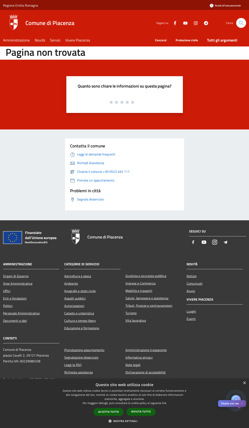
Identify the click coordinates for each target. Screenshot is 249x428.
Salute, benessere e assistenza (146, 298)
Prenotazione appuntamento (84, 349)
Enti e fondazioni (15, 298)
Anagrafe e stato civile (80, 290)
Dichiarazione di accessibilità (145, 372)
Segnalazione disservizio (81, 357)
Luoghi (191, 311)
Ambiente (71, 283)
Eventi (191, 318)
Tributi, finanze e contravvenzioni (148, 305)
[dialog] (124, 403)
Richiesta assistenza (78, 372)
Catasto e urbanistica (79, 313)
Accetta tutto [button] (108, 412)
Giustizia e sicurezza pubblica (145, 275)
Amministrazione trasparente (146, 349)
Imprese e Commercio (140, 283)
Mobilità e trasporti (138, 290)
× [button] (244, 383)
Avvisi (191, 290)
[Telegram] (204, 23)
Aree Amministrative (17, 283)
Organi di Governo (16, 276)
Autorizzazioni (74, 305)
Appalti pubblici (75, 298)
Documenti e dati (15, 320)
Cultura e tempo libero (80, 320)
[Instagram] (194, 23)
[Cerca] (241, 23)
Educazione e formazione (81, 328)
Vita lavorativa (135, 320)
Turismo (131, 313)
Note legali (133, 364)
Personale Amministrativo (21, 313)
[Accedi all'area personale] (225, 5)
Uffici (6, 290)
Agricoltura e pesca (77, 276)
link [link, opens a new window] (164, 403)
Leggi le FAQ (73, 364)
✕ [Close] (242, 403)
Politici (8, 305)
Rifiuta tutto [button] (141, 411)
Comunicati (195, 283)
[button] (125, 421)
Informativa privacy (139, 357)
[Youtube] (184, 23)
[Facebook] (173, 23)
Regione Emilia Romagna (20, 5)
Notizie (192, 276)
